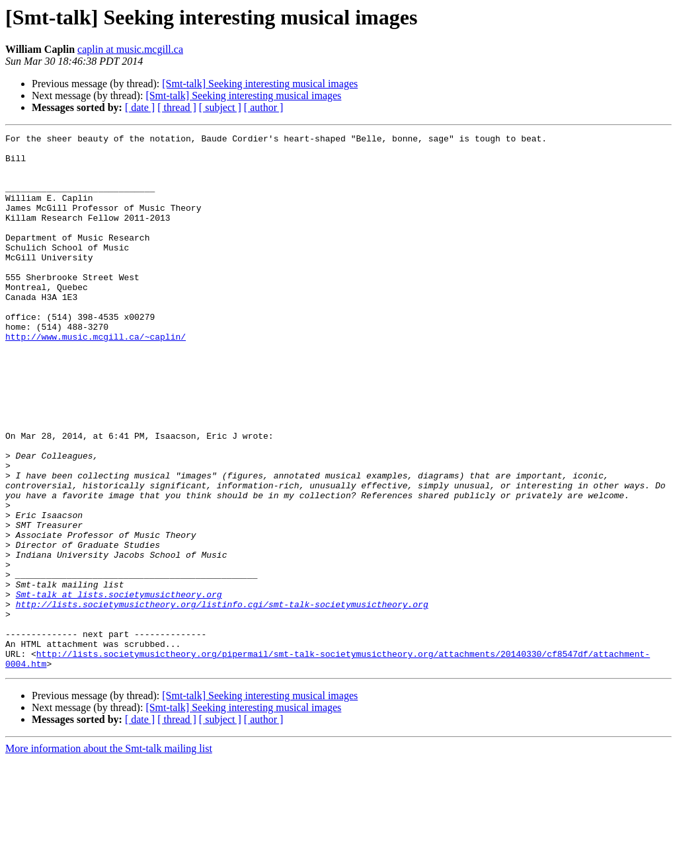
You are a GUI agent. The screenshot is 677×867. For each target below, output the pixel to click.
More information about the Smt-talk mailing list (108, 855)
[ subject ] (220, 107)
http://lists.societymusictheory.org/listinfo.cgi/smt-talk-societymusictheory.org (222, 699)
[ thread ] (176, 107)
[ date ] (140, 107)
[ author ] (264, 107)
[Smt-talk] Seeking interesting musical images (260, 83)
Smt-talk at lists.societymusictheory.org (119, 687)
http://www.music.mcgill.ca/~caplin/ (95, 378)
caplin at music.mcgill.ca (130, 49)
